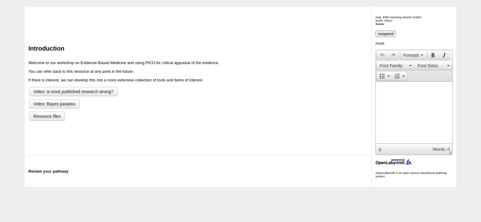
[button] (382, 55)
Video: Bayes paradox (54, 103)
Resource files (47, 116)
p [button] (380, 149)
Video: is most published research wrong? (73, 91)
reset (379, 43)
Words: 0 (441, 149)
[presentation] (382, 55)
